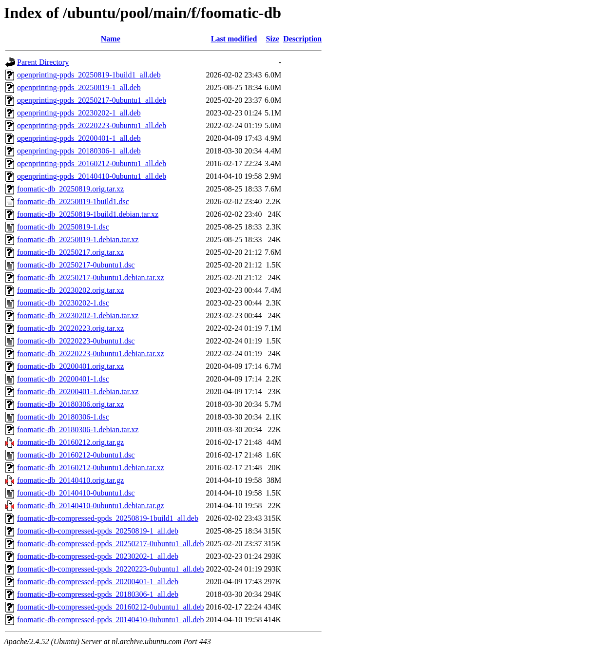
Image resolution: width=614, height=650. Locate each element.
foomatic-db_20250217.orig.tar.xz (70, 252)
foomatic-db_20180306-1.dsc (63, 417)
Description (302, 39)
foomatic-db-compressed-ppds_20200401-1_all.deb (97, 581)
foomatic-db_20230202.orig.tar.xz (70, 290)
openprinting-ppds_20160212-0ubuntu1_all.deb (91, 163)
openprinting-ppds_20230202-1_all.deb (79, 113)
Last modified (234, 39)
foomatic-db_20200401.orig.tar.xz (70, 366)
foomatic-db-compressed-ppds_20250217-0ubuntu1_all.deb (110, 543)
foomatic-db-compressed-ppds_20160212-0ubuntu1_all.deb (110, 607)
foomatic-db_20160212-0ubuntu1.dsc (75, 455)
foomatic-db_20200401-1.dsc (63, 379)
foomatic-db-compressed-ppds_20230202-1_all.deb (97, 556)
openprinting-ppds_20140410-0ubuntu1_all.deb (91, 176)
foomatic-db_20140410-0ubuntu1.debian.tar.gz (90, 505)
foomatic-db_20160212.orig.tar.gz (70, 442)
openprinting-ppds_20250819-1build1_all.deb (89, 75)
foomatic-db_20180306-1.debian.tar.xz (77, 429)
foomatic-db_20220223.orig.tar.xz (70, 328)
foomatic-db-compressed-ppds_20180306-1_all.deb (97, 594)
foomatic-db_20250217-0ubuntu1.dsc (75, 265)
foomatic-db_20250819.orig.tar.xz (70, 189)
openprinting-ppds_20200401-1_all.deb (79, 138)
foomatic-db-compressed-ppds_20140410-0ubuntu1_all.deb (110, 619)
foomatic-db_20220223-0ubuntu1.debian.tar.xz (90, 353)
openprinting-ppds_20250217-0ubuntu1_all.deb (91, 100)
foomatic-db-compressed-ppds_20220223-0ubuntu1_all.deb (110, 569)
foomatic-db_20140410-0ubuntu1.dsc (75, 493)
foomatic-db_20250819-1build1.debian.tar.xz (87, 214)
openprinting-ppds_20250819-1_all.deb (79, 87)
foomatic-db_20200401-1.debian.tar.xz (77, 391)
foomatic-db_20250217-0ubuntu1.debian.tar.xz (90, 277)
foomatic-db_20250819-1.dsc (63, 227)
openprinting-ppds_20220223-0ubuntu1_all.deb (91, 125)
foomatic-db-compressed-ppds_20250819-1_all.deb (97, 531)
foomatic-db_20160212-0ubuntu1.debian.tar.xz (90, 467)
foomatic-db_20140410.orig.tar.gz (70, 480)
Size (273, 39)
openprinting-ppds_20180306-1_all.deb (79, 151)
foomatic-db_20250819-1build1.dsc (73, 201)
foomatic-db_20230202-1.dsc (63, 303)
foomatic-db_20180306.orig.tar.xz (70, 404)
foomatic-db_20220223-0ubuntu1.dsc (75, 341)
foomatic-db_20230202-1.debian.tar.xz (77, 315)
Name (110, 39)
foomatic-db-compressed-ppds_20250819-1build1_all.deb (107, 518)
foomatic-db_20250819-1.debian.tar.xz (77, 239)
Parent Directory (43, 62)
